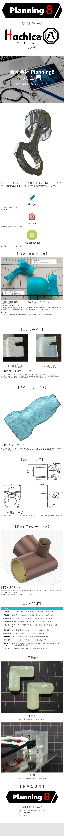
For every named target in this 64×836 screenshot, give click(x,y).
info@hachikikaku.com (30, 814)
